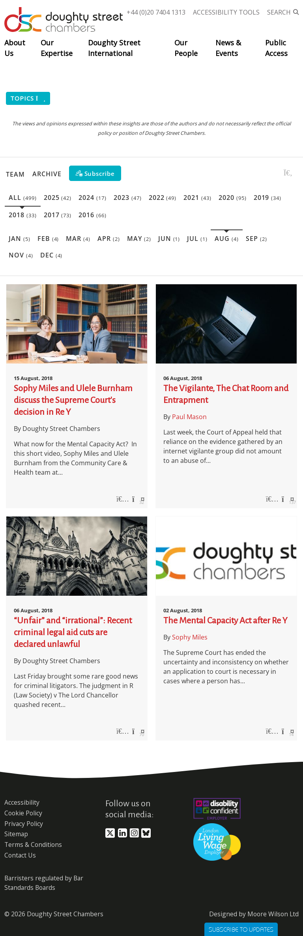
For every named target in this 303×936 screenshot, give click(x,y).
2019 (268, 197)
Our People (186, 48)
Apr (108, 238)
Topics (28, 98)
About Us (14, 48)
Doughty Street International (114, 48)
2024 (93, 197)
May (139, 238)
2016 (93, 215)
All (23, 197)
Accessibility (21, 802)
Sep (256, 238)
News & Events (228, 48)
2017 (58, 215)
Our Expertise (57, 48)
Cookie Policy (23, 813)
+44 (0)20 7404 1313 (156, 12)
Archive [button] (47, 174)
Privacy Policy (23, 823)
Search (279, 12)
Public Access (276, 48)
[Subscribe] (95, 173)
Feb (48, 238)
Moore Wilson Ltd (273, 914)
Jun (169, 238)
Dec (51, 255)
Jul (197, 238)
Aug (227, 238)
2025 (58, 197)
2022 (163, 197)
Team (15, 174)
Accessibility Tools (226, 12)
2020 (233, 197)
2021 (197, 197)
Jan (19, 238)
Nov (21, 255)
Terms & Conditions (33, 844)
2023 (128, 197)
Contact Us (20, 855)
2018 (23, 215)
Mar (78, 238)
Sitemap (16, 834)
